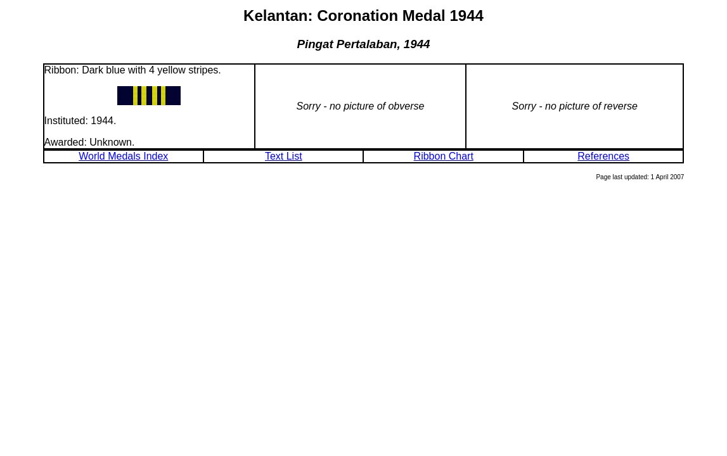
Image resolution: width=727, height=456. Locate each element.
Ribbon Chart (443, 156)
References (603, 156)
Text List (283, 156)
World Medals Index (123, 156)
